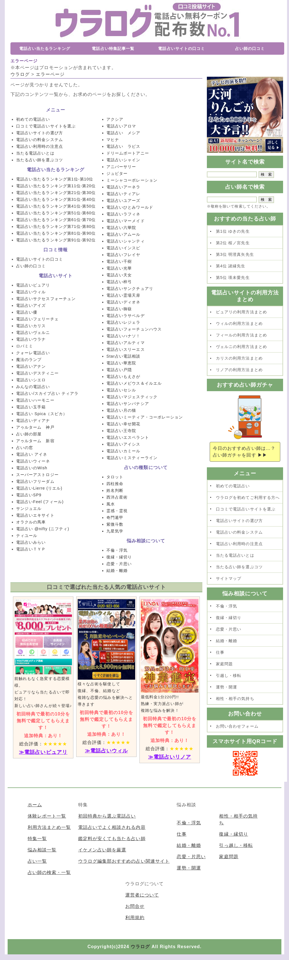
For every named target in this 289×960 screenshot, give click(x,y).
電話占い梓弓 (119, 281)
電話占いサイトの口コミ (181, 48)
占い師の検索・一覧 (49, 872)
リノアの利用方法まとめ (239, 369)
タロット (114, 477)
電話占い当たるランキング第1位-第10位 (54, 179)
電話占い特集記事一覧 (113, 48)
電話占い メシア (123, 133)
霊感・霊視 (117, 510)
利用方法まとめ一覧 (49, 827)
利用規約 (134, 917)
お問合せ (134, 906)
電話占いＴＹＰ (31, 549)
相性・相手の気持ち (235, 698)
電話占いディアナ (33, 420)
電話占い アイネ (31, 454)
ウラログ (140, 946)
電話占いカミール (123, 451)
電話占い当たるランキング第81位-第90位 (56, 233)
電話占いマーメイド (125, 221)
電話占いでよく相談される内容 (112, 827)
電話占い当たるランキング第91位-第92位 (56, 240)
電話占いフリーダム (35, 481)
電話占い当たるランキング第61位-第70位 (56, 219)
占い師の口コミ (250, 48)
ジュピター (117, 173)
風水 (110, 504)
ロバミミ (24, 346)
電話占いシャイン (123, 160)
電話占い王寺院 (121, 430)
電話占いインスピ (123, 248)
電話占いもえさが (123, 376)
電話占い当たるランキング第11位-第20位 (56, 186)
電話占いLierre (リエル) (39, 488)
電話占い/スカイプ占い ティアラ (47, 393)
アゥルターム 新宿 (35, 441)
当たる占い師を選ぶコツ (39, 160)
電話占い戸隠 (119, 369)
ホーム (35, 804)
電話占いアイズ (31, 305)
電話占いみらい (31, 542)
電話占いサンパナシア (127, 403)
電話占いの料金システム (39, 139)
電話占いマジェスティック (131, 397)
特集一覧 (37, 838)
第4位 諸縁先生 (231, 266)
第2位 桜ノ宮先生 (233, 243)
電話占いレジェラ (123, 322)
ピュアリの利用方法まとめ (241, 312)
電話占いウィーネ (33, 461)
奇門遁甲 (114, 517)
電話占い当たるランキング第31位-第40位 (56, 199)
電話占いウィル (31, 292)
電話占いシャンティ (125, 241)
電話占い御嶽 (119, 309)
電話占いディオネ (123, 302)
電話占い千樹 (119, 261)
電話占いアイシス (123, 444)
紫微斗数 (114, 524)
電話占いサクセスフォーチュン (46, 298)
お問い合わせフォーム (237, 726)
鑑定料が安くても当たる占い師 (112, 838)
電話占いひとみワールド (129, 207)
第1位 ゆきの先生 (233, 231)
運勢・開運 (226, 687)
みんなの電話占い (33, 386)
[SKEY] (232, 174)
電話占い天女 (119, 275)
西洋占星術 (117, 497)
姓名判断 (114, 490)
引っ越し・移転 (236, 845)
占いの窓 (24, 447)
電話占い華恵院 (121, 363)
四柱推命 (114, 483)
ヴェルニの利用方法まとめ (241, 346)
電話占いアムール (123, 234)
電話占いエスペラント (127, 437)
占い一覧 (37, 861)
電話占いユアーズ (123, 200)
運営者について (142, 895)
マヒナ (112, 139)
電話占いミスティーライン (131, 457)
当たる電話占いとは (35, 153)
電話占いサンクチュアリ (129, 288)
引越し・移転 (228, 675)
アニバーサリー (121, 166)
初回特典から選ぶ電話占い (107, 816)
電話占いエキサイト (35, 515)
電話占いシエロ (31, 380)
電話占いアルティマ (125, 342)
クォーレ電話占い (33, 353)
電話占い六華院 (121, 227)
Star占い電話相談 (123, 356)
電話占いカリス (31, 325)
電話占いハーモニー (35, 400)
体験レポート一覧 (47, 816)
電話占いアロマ (121, 126)
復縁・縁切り (119, 557)
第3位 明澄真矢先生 (235, 254)
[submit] (266, 174)
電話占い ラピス (123, 146)
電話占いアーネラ (123, 187)
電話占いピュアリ (33, 285)
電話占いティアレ (123, 193)
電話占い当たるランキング (44, 48)
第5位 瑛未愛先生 (233, 277)
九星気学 (114, 531)
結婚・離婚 (117, 570)
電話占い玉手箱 (31, 407)
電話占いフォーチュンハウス (134, 329)
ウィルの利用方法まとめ (239, 323)
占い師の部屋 (28, 434)
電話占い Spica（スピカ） (41, 413)
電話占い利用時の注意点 (39, 146)
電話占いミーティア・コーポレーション (144, 417)
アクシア (114, 119)
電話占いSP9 (28, 495)
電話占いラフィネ (123, 214)
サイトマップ (228, 578)
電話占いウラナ (31, 339)
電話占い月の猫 (121, 410)
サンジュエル (28, 508)
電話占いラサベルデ (125, 315)
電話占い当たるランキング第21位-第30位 (56, 192)
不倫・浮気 (117, 550)
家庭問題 (224, 664)
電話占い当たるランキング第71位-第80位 (56, 226)
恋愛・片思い (119, 564)
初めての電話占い (33, 119)
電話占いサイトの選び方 (39, 133)
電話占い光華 (119, 268)
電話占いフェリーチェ (37, 319)
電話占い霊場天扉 (123, 295)
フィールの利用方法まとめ (241, 335)
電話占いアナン (31, 366)
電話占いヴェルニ (33, 332)
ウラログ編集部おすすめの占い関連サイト (124, 861)
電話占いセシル (121, 390)
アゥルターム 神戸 (35, 427)
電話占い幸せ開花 (123, 424)
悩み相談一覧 (42, 849)
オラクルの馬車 (31, 522)
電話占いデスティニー (37, 373)
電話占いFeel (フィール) (40, 501)
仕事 (220, 652)
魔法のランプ (28, 359)
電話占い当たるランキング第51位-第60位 (56, 213)
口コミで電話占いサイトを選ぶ (46, 126)
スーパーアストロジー (37, 474)
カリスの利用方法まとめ (239, 358)
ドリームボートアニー (127, 153)
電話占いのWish (31, 468)
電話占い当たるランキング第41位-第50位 (56, 206)
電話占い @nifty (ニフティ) (42, 529)
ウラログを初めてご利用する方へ (248, 497)
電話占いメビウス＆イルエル (134, 383)
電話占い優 (26, 312)
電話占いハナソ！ (123, 336)
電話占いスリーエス (125, 349)
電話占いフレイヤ (123, 254)
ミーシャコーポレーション (131, 180)
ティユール (26, 535)
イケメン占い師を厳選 (102, 849)
